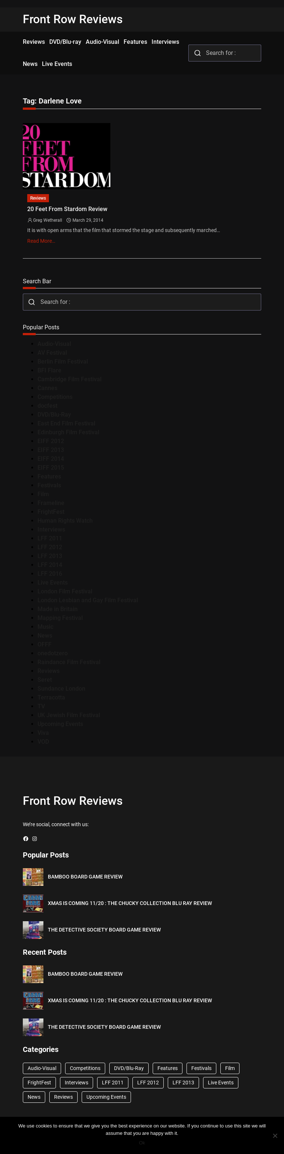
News (45, 635)
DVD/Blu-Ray (54, 414)
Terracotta (51, 697)
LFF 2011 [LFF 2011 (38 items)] (113, 1082)
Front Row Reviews (73, 19)
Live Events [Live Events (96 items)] (221, 1082)
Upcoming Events (60, 723)
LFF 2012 (50, 547)
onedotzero (53, 653)
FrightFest (51, 511)
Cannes (47, 388)
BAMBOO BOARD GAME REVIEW (85, 877)
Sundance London (61, 688)
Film (43, 494)
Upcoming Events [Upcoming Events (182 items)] (106, 1097)
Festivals (49, 485)
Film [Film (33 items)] (230, 1068)
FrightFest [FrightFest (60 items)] (39, 1082)
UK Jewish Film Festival (69, 715)
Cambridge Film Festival (70, 379)
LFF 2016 (50, 573)
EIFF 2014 (51, 458)
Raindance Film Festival (69, 662)
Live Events (53, 582)
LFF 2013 (50, 556)
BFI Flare (49, 370)
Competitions (55, 396)
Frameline (51, 502)
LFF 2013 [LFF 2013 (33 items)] (183, 1082)
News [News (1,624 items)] (34, 1097)
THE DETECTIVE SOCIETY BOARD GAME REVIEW (104, 930)
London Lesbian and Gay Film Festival (88, 600)
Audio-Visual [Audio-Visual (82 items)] (42, 1068)
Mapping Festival (60, 617)
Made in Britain (58, 609)
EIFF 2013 (51, 449)
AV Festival (52, 352)
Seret (45, 679)
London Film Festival (65, 591)
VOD (43, 741)
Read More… (41, 241)
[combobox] (224, 53)
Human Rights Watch (65, 520)
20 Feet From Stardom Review (67, 209)
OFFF (45, 644)
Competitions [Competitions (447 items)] (85, 1068)
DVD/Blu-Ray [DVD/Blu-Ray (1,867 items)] (129, 1068)
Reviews (38, 198)
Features (49, 476)
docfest (47, 405)
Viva (43, 732)
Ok (142, 1143)
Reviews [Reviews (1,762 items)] (63, 1097)
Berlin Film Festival (63, 361)
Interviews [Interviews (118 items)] (76, 1082)
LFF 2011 (50, 538)
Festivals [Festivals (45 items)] (201, 1068)
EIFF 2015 (51, 467)
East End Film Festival (66, 423)
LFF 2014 (50, 564)
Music (45, 626)
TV (41, 706)
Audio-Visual (54, 343)
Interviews (51, 529)
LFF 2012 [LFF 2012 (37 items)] (148, 1082)
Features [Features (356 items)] (167, 1068)
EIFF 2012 (51, 441)
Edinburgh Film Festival (68, 432)
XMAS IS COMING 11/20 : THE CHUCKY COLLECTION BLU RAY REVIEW (130, 903)
